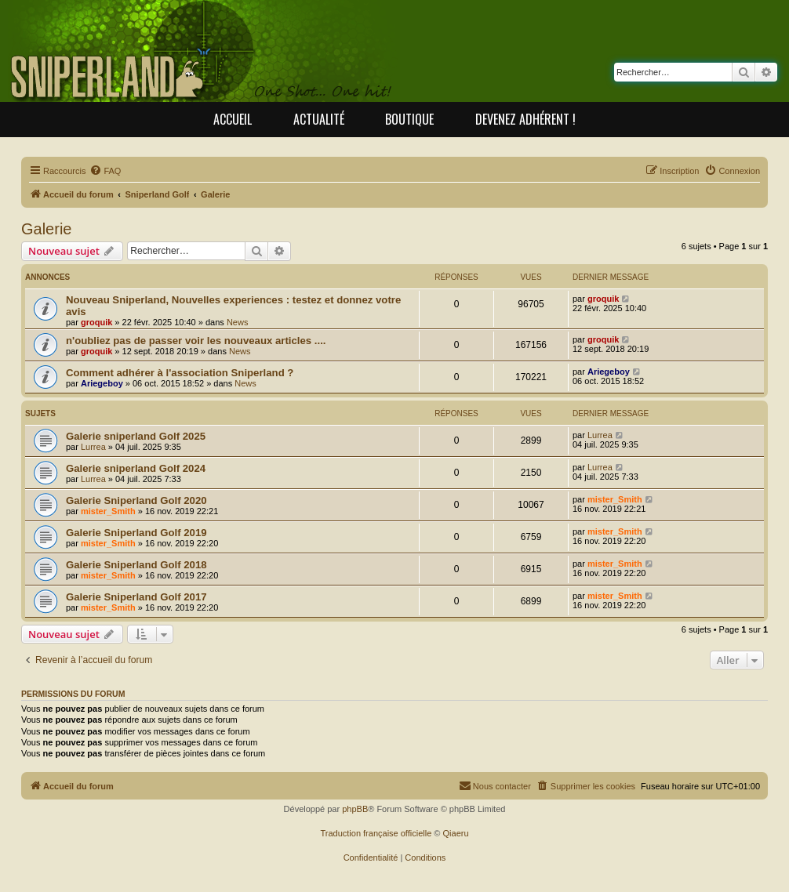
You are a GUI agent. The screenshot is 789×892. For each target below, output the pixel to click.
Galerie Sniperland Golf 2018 (136, 565)
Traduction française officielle (375, 833)
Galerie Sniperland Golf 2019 (136, 532)
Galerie (46, 229)
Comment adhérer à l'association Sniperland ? (179, 373)
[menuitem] (105, 170)
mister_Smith (108, 511)
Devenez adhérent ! (525, 119)
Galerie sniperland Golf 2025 (135, 436)
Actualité (318, 119)
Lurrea (93, 446)
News (238, 322)
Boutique (409, 119)
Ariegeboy (102, 383)
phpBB (355, 809)
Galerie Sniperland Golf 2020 (136, 500)
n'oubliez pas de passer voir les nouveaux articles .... (195, 340)
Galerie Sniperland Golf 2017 (136, 597)
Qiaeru (456, 833)
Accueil (232, 119)
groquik (96, 322)
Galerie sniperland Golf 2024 (135, 468)
